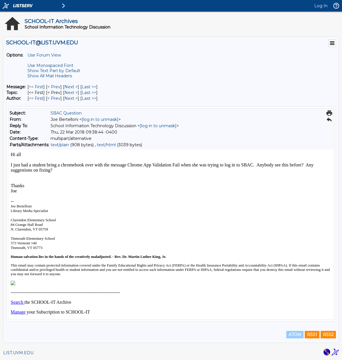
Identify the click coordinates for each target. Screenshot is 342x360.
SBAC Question (66, 113)
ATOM (295, 334)
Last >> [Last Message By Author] (89, 98)
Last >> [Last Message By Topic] (89, 92)
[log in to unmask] (100, 119)
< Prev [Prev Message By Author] (53, 98)
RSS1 (312, 334)
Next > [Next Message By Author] (71, 98)
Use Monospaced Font (50, 65)
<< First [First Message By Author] (36, 98)
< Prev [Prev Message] (53, 86)
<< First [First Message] (36, 86)
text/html (106, 144)
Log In (321, 5)
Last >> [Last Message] (89, 86)
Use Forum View (44, 55)
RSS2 (328, 334)
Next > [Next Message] (71, 86)
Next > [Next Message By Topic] (71, 92)
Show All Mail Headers (49, 75)
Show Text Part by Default (53, 70)
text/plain (60, 144)
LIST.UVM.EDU (18, 352)
